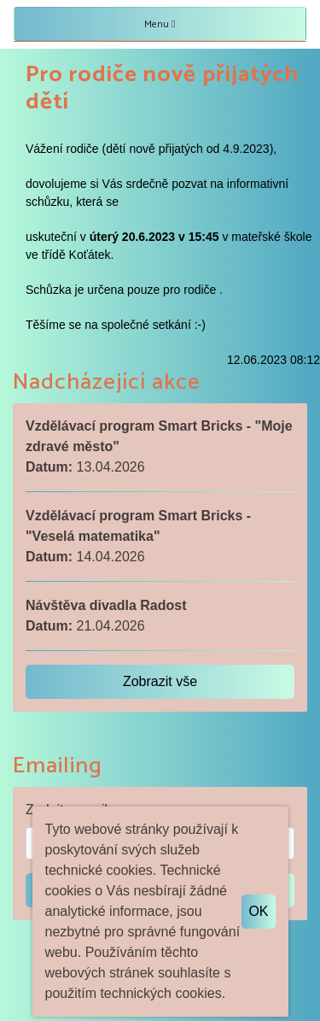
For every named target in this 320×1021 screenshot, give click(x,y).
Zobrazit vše (160, 681)
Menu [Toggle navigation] (159, 24)
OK (258, 911)
